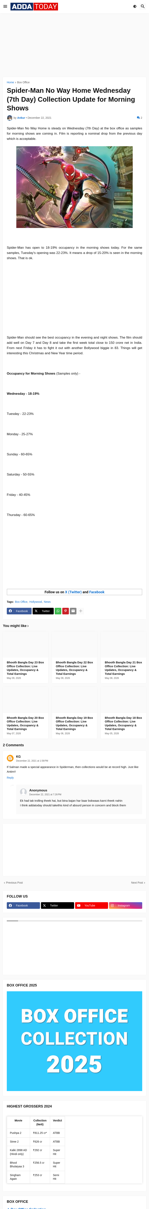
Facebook (96, 592)
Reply (10, 777)
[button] (5, 6)
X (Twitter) (73, 592)
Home (10, 82)
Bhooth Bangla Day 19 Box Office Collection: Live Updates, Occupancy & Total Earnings (74, 723)
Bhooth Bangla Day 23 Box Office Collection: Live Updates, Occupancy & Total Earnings (25, 668)
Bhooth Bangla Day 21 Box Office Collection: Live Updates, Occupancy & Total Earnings (123, 668)
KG (18, 756)
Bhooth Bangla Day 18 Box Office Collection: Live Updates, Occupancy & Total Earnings (123, 723)
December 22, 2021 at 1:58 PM (32, 760)
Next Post (137, 882)
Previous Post (14, 882)
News (47, 601)
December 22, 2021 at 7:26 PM (45, 794)
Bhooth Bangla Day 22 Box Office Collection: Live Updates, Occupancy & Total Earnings (74, 668)
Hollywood (35, 601)
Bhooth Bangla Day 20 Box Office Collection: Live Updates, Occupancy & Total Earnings (25, 723)
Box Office (23, 82)
